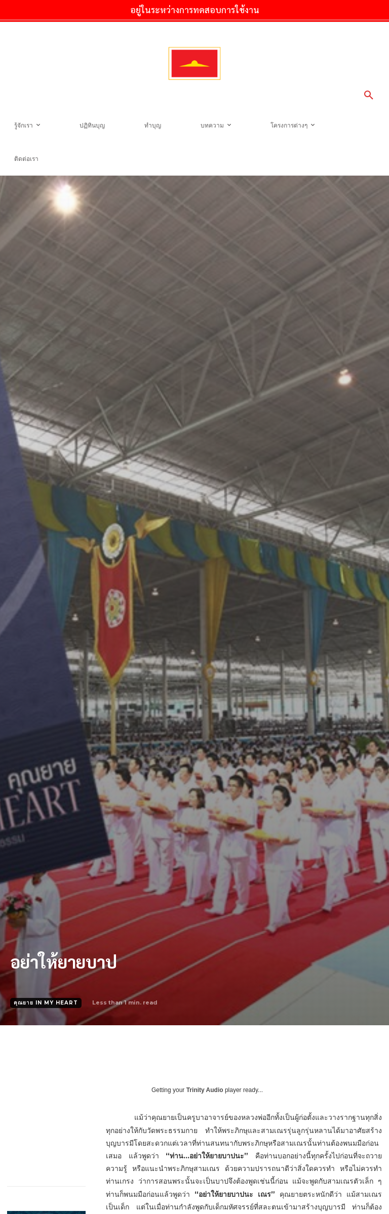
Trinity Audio (204, 1090)
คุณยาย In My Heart (46, 1003)
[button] (369, 95)
